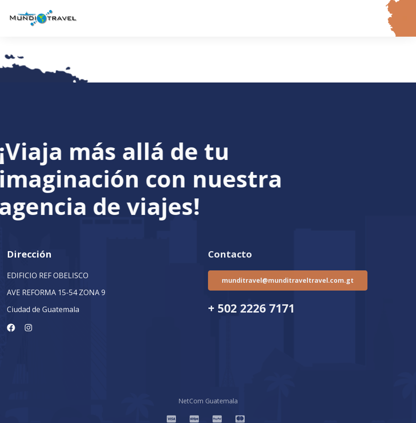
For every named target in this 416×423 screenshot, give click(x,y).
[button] (404, 18)
